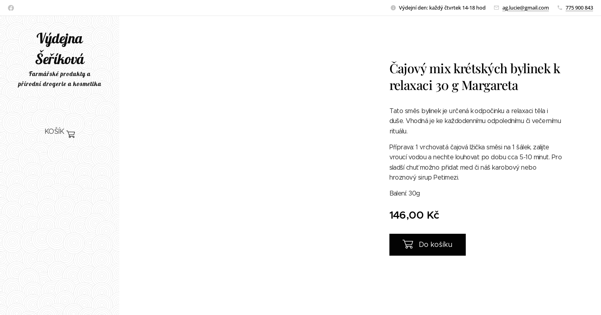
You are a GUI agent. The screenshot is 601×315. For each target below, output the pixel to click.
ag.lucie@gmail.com (525, 7)
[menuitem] (59, 155)
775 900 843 (579, 7)
